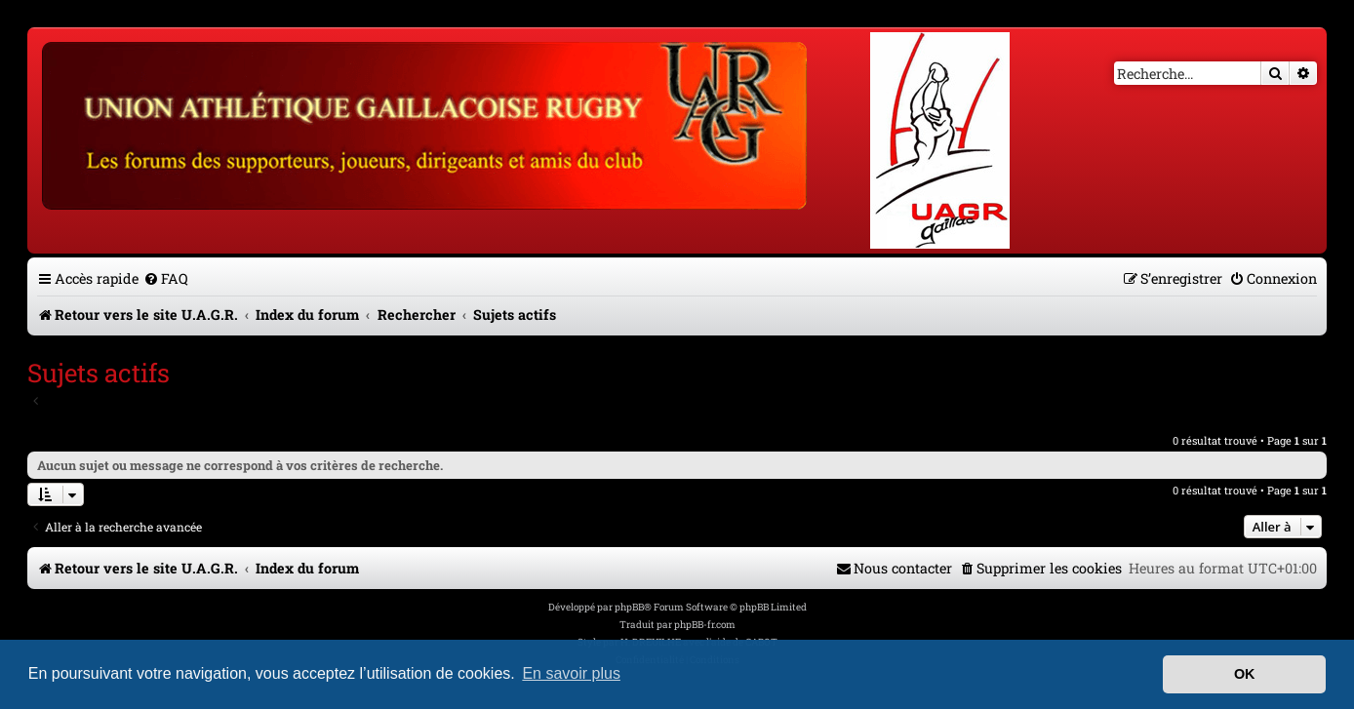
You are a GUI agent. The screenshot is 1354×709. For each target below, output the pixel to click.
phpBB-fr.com (705, 624)
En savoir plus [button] (571, 673)
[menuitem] (165, 278)
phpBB (629, 607)
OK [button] (1244, 674)
